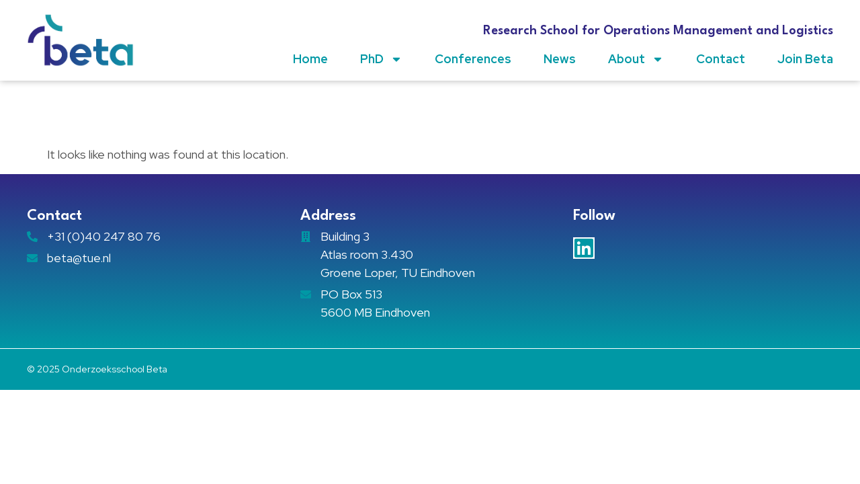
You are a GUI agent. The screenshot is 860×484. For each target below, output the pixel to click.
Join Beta (805, 59)
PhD (381, 59)
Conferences (473, 59)
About (636, 59)
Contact (720, 59)
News (560, 59)
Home (310, 59)
